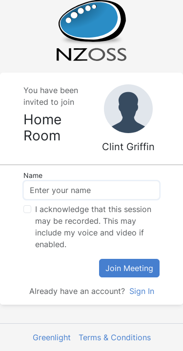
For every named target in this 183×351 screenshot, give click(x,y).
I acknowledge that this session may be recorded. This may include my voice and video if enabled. (93, 226)
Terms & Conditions (115, 337)
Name (32, 175)
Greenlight (52, 337)
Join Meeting (129, 268)
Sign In (140, 291)
